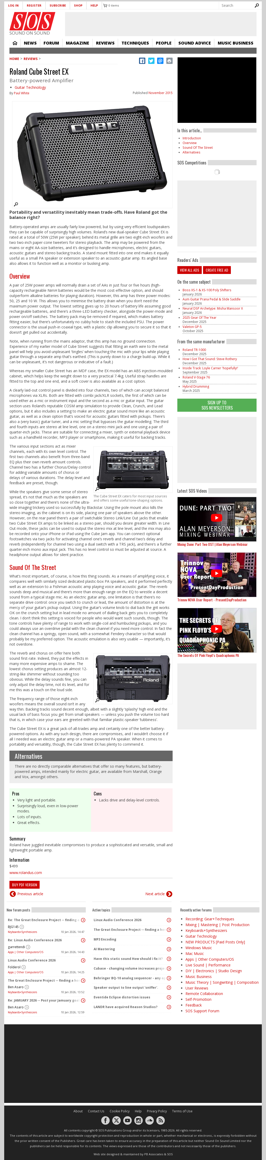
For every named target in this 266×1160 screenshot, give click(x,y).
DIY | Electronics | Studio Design (213, 970)
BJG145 (13, 927)
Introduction (192, 138)
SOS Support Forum (202, 1010)
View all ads (189, 270)
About (78, 1111)
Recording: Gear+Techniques (209, 918)
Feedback (193, 1005)
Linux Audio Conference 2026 (32, 960)
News (30, 43)
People (164, 43)
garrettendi (16, 947)
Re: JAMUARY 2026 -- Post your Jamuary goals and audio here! (45, 1000)
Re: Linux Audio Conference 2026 (35, 940)
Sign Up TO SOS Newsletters (217, 405)
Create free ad (217, 270)
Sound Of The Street (32, 567)
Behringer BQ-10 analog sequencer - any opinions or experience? (131, 978)
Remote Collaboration (204, 993)
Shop (78, 5)
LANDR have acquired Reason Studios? (125, 1007)
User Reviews (196, 988)
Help (94, 5)
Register (34, 5)
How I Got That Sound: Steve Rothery (210, 359)
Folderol (14, 967)
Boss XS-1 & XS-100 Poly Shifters (207, 290)
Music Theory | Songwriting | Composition (222, 982)
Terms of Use (182, 1111)
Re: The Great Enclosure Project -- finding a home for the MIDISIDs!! (45, 920)
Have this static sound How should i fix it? (128, 958)
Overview (19, 276)
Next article (155, 893)
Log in (13, 5)
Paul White (21, 93)
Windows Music (198, 947)
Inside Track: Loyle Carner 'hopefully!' (210, 368)
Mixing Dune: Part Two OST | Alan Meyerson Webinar (212, 544)
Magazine (77, 43)
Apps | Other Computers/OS (25, 952)
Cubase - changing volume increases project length (131, 968)
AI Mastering (104, 949)
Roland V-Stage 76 (196, 377)
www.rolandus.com (25, 872)
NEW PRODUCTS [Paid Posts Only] (215, 941)
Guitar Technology (30, 87)
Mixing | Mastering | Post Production (217, 924)
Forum (51, 43)
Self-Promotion (198, 999)
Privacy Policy (157, 1111)
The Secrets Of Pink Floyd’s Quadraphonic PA (208, 655)
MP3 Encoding (105, 939)
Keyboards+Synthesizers (22, 932)
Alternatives (28, 756)
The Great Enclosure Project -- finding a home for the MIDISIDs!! (45, 980)
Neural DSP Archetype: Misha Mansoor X (213, 308)
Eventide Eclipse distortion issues (122, 997)
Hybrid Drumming (196, 386)
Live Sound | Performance (208, 965)
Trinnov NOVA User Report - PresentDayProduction (211, 599)
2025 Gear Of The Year (199, 317)
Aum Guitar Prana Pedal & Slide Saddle (212, 299)
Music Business (235, 43)
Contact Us (96, 1111)
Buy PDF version (24, 884)
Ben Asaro (16, 987)
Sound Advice (194, 43)
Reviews (105, 43)
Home (15, 43)
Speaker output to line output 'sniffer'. (126, 987)
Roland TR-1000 (194, 350)
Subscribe (58, 5)
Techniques (135, 43)
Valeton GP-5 (192, 327)
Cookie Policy (120, 1111)
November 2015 (160, 93)
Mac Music (194, 953)
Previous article (30, 893)
